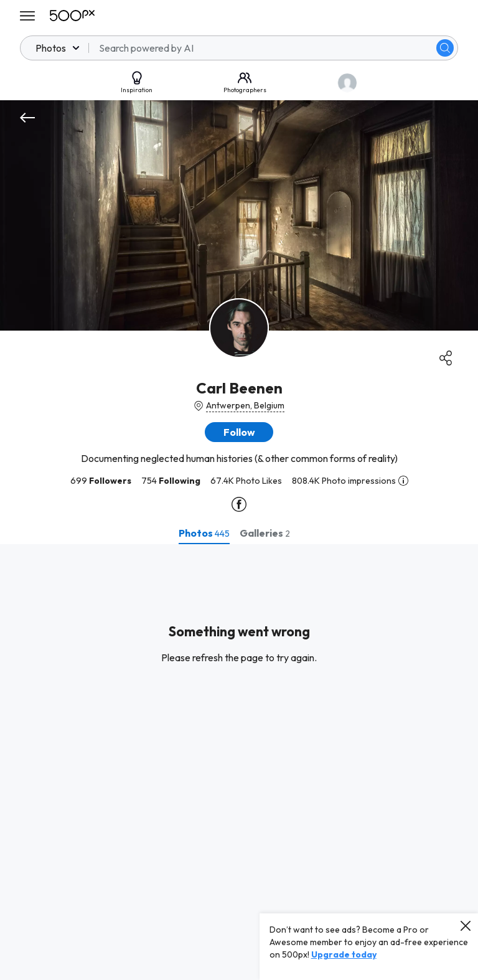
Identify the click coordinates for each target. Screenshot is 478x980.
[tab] (204, 533)
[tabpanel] (239, 762)
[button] (239, 432)
